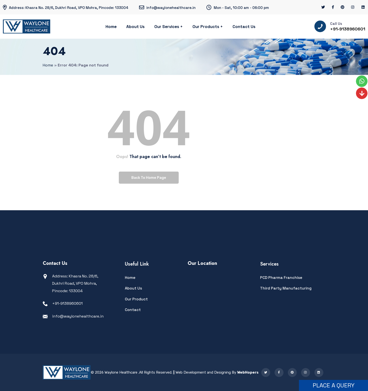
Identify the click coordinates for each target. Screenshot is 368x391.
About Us (135, 26)
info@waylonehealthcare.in (78, 316)
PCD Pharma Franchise (281, 277)
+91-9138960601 (347, 29)
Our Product (136, 299)
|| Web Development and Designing (201, 372)
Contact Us (244, 26)
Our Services (166, 26)
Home (111, 26)
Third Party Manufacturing (285, 288)
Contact (133, 309)
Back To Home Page (148, 177)
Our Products (205, 26)
